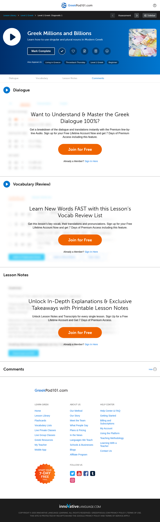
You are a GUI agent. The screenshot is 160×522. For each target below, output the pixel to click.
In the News (76, 435)
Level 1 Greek (27, 15)
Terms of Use (134, 513)
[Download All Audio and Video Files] (107, 51)
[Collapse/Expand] (80, 369)
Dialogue (13, 78)
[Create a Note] (84, 51)
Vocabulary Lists (43, 425)
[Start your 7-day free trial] (45, 474)
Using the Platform (109, 433)
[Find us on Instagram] (72, 480)
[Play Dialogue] (6, 90)
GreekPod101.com (100, 513)
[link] (136, 15)
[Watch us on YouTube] (79, 473)
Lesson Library (9, 15)
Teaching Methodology (112, 438)
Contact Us (106, 451)
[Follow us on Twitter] (72, 473)
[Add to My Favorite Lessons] (73, 51)
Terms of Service (114, 516)
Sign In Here (91, 161)
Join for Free (80, 149)
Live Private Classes (45, 430)
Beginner (113, 62)
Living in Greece (53, 62)
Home (38, 410)
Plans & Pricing (78, 430)
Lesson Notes (70, 78)
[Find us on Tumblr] (92, 473)
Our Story (75, 415)
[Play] (6, 184)
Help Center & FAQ (110, 410)
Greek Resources (44, 440)
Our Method (76, 410)
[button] (154, 5)
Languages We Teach (81, 440)
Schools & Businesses (81, 444)
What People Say (79, 425)
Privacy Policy (118, 513)
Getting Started (108, 415)
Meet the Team (77, 420)
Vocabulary (42, 78)
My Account (106, 428)
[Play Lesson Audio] (12, 37)
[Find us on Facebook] (86, 473)
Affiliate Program (78, 454)
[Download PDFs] (95, 51)
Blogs (73, 449)
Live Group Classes (45, 435)
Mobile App (40, 449)
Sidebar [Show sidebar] (151, 15)
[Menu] (5, 5)
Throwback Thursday (75, 62)
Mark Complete (41, 51)
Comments (98, 78)
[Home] (77, 7)
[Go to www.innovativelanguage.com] (80, 505)
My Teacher (41, 444)
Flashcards (40, 420)
